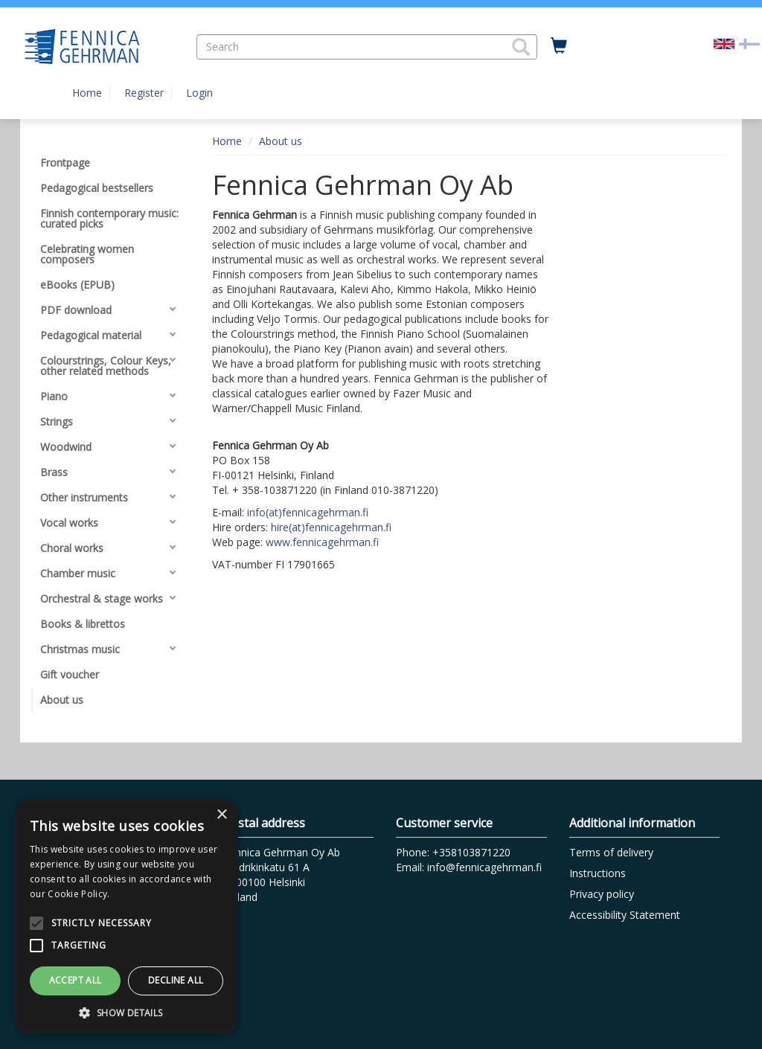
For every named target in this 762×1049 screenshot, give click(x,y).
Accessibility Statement (624, 915)
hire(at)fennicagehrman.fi (331, 527)
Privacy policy (601, 894)
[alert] (126, 916)
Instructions (597, 873)
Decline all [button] (175, 980)
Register (144, 93)
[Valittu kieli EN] (724, 43)
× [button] (221, 815)
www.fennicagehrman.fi (322, 542)
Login (199, 93)
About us (280, 141)
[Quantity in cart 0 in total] (559, 46)
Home (87, 93)
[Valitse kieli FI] (749, 43)
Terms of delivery (611, 852)
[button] (521, 47)
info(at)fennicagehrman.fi (307, 512)
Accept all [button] (75, 980)
